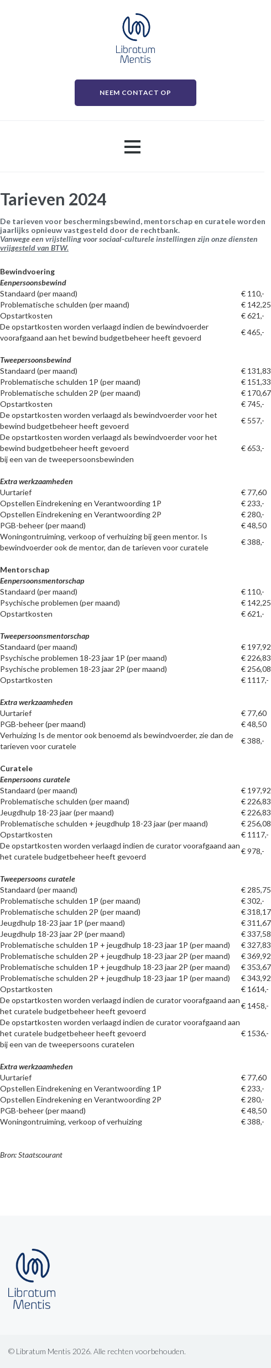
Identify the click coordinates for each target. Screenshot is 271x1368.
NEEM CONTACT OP (135, 92)
